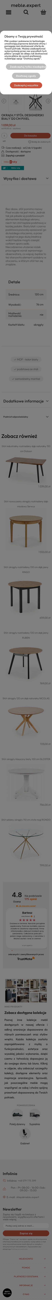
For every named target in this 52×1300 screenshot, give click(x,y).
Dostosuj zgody (26, 76)
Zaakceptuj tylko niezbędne (28, 66)
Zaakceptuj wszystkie (26, 85)
